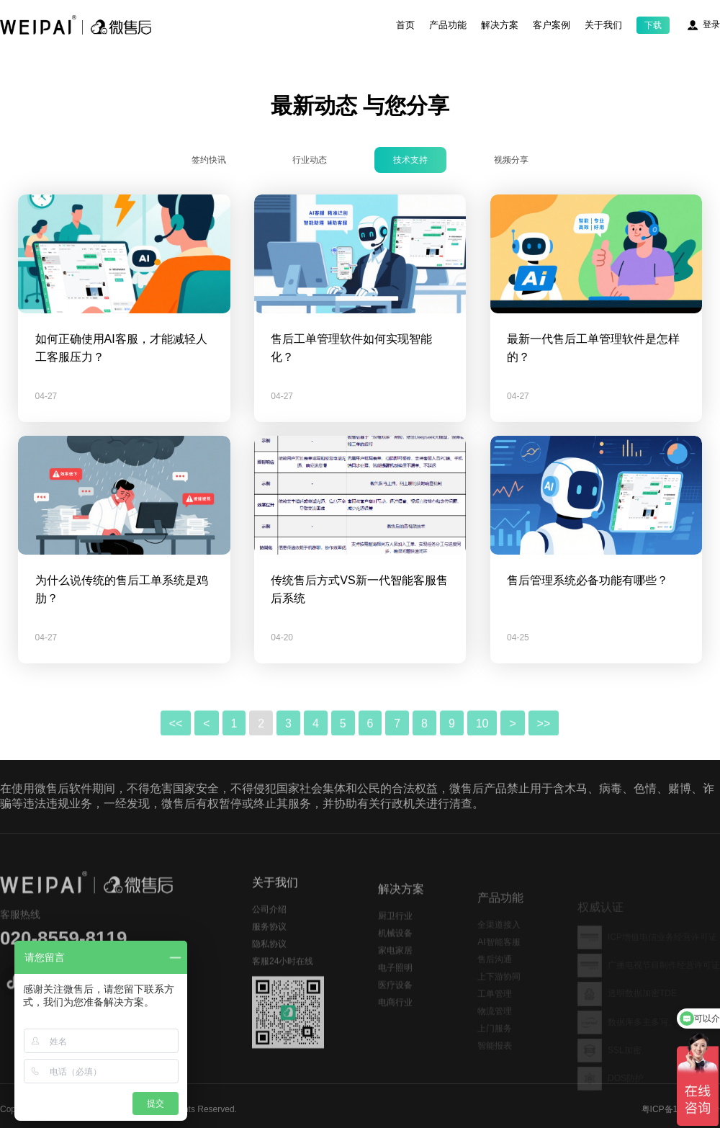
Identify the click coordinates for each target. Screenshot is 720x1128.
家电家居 (395, 975)
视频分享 (511, 160)
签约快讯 (209, 160)
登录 (711, 24)
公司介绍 (269, 934)
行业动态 (309, 160)
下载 (653, 25)
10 (482, 748)
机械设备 (395, 957)
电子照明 (395, 992)
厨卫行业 (395, 940)
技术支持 (410, 160)
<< (176, 748)
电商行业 (395, 1026)
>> (544, 748)
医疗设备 (395, 1009)
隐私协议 (269, 969)
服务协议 (269, 951)
